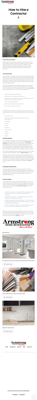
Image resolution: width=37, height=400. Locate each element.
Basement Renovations (8, 327)
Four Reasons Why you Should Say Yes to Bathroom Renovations (18, 260)
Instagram (22, 394)
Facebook (15, 394)
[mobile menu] (35, 2)
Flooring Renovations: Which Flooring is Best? (13, 293)
